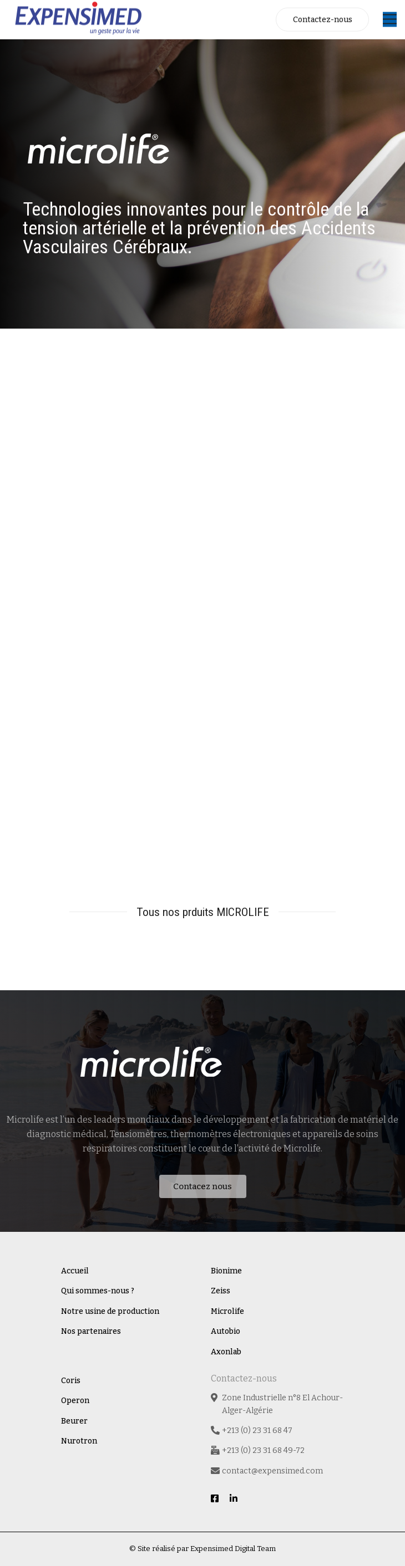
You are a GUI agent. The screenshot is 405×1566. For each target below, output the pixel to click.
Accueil (75, 1271)
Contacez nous (202, 1186)
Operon (75, 1400)
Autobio (225, 1331)
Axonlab (226, 1352)
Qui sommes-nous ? (97, 1291)
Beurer (74, 1421)
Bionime (226, 1271)
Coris (70, 1380)
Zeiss (220, 1291)
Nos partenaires (91, 1331)
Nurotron (79, 1441)
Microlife (227, 1311)
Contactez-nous (322, 19)
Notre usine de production (110, 1311)
